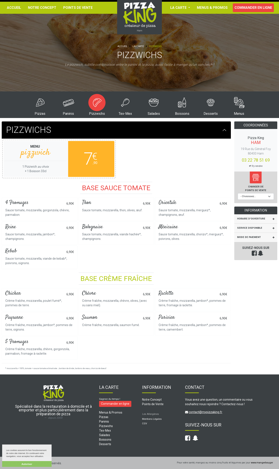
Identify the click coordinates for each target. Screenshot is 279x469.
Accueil (14, 8)
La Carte (138, 46)
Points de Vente (78, 8)
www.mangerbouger (262, 462)
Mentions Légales (152, 419)
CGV (144, 423)
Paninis (68, 114)
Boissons (182, 114)
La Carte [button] (178, 8)
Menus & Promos (212, 8)
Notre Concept (42, 8)
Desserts (211, 114)
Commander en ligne (253, 8)
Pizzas (40, 114)
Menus (239, 114)
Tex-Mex (125, 114)
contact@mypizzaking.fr (205, 412)
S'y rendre (255, 166)
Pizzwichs (97, 114)
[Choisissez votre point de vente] (256, 196)
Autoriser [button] (26, 464)
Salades (154, 114)
